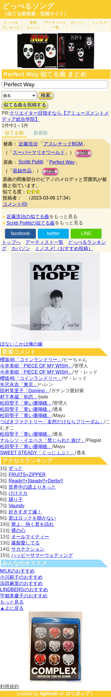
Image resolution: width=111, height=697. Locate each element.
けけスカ (18, 493)
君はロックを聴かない (32, 518)
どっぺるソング (28, 6)
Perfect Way (62, 162)
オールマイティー (30, 536)
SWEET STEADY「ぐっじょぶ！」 (37, 452)
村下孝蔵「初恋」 (19, 396)
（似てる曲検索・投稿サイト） (35, 13)
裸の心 (18, 530)
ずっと (16, 468)
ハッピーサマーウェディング (42, 555)
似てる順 (14, 132)
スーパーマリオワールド (39, 152)
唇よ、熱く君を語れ (32, 524)
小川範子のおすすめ (21, 577)
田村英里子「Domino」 (24, 390)
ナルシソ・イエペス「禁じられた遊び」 (42, 440)
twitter (53, 233)
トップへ (11, 242)
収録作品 (22, 170)
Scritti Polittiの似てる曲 (31, 223)
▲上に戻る (12, 608)
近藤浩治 (28, 143)
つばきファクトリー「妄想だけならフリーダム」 (52, 421)
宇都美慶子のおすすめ (23, 595)
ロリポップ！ (80, 693)
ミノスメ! (99, 22)
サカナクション (27, 549)
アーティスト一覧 (44, 242)
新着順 (40, 132)
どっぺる (11, 25)
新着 (33, 25)
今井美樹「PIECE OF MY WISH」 (36, 365)
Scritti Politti (31, 161)
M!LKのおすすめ (17, 570)
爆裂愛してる (25, 542)
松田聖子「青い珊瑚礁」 (26, 403)
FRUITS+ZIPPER (27, 474)
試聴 (83, 152)
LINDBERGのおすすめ (24, 589)
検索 (45, 95)
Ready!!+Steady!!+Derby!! (36, 480)
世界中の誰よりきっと (32, 486)
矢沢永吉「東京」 (19, 384)
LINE (86, 233)
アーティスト (55, 25)
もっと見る (12, 601)
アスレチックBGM (63, 143)
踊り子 (16, 499)
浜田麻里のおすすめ (21, 583)
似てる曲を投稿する (25, 104)
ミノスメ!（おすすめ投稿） (64, 248)
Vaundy (16, 505)
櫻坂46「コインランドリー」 (31, 359)
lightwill (49, 693)
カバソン (77, 22)
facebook (20, 233)
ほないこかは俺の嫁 (21, 343)
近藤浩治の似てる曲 (28, 216)
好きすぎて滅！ (25, 511)
